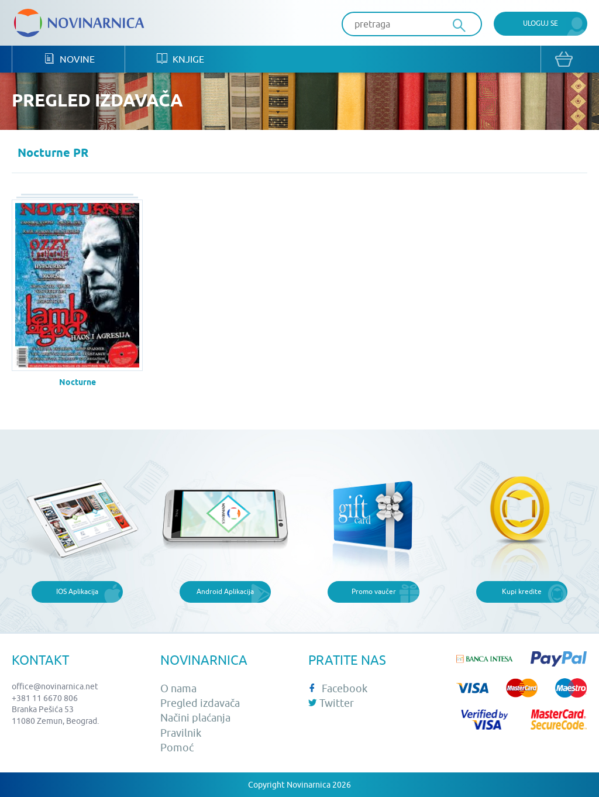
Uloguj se (540, 23)
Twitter (331, 703)
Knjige (180, 58)
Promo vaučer (374, 591)
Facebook (337, 688)
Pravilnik (180, 733)
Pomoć (177, 747)
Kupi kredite (522, 591)
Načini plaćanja (195, 718)
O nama (178, 688)
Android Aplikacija (225, 591)
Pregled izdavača (200, 703)
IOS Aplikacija (77, 591)
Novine (69, 58)
